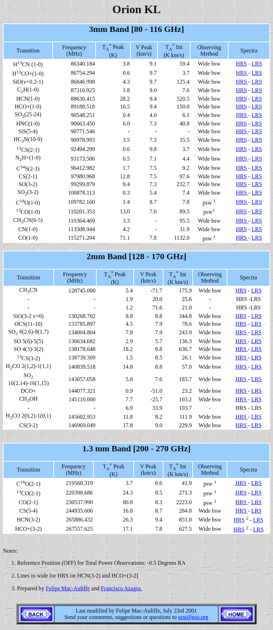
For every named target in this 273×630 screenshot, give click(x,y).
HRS (241, 64)
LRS (257, 64)
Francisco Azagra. (121, 588)
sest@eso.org (193, 617)
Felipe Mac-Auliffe (68, 588)
